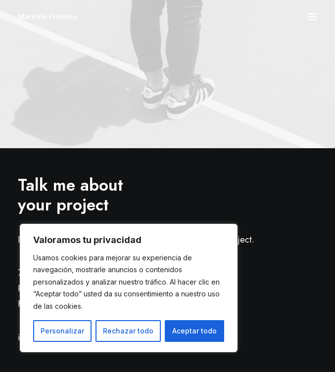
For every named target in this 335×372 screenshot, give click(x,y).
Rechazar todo (128, 331)
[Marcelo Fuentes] (47, 16)
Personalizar (62, 331)
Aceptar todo (194, 331)
